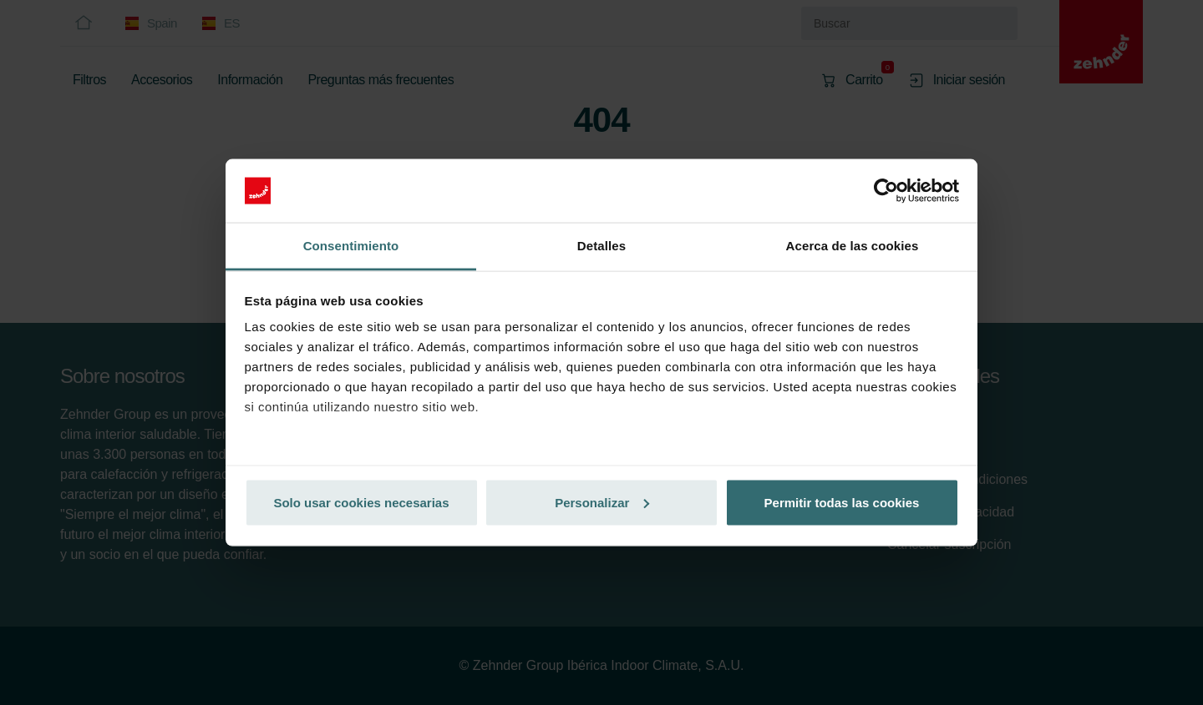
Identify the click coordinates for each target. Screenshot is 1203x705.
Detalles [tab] (601, 246)
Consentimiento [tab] (351, 246)
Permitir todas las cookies (842, 502)
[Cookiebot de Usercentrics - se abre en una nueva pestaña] (886, 191)
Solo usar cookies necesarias (361, 502)
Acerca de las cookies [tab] (852, 246)
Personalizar (602, 502)
